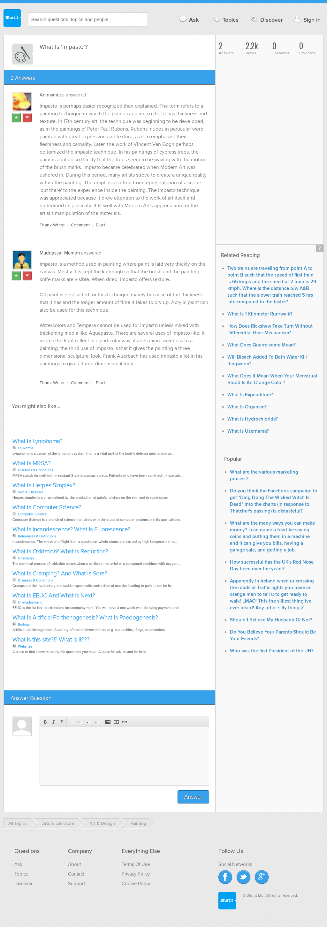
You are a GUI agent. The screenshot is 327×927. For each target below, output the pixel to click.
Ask (189, 19)
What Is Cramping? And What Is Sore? (59, 573)
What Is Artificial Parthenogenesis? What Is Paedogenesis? (85, 617)
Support (76, 883)
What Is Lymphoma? (37, 441)
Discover (266, 19)
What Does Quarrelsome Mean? (261, 345)
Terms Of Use (136, 864)
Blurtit (12, 18)
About (74, 864)
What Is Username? (248, 431)
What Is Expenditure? (250, 395)
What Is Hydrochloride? (252, 419)
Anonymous (52, 95)
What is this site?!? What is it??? (51, 639)
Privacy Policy (136, 874)
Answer (193, 797)
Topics (225, 19)
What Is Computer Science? (46, 507)
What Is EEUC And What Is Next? (53, 595)
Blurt (100, 225)
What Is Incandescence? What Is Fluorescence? (71, 529)
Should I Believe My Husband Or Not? (271, 620)
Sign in (307, 19)
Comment (80, 225)
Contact (76, 874)
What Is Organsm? (247, 407)
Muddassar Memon (60, 253)
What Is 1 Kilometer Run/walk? (260, 314)
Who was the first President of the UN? (272, 651)
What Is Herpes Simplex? (43, 485)
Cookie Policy (136, 883)
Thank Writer (52, 225)
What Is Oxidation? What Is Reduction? (60, 551)
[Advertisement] (84, 425)
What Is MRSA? (31, 463)
